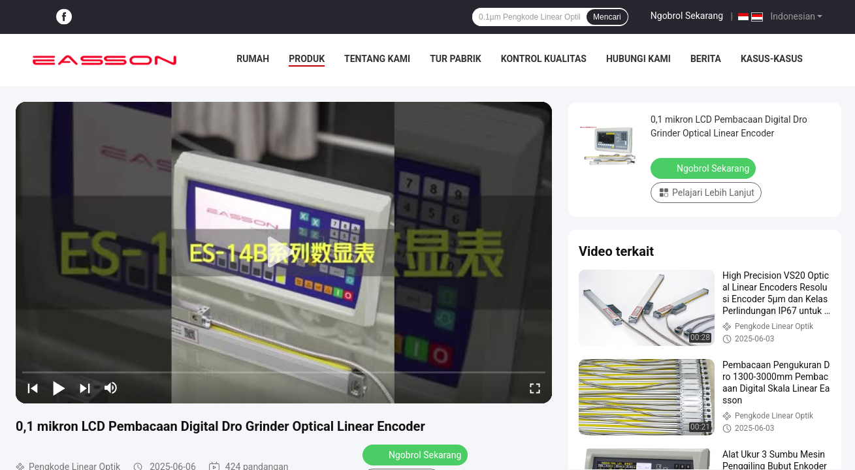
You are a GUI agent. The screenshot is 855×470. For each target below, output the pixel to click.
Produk (307, 59)
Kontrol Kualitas (544, 59)
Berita (705, 59)
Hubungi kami (638, 59)
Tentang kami (377, 59)
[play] (284, 252)
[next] (85, 388)
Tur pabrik (455, 59)
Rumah (252, 59)
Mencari (607, 17)
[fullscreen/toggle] (535, 388)
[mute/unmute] (111, 388)
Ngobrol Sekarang (687, 15)
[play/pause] (59, 388)
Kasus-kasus (772, 59)
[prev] (33, 388)
